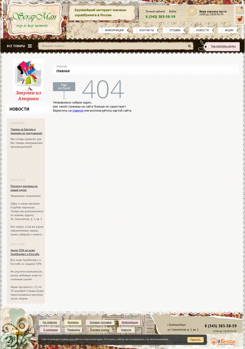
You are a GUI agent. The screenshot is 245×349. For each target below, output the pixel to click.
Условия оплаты (100, 330)
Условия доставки (101, 322)
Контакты (147, 30)
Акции (229, 30)
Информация (114, 30)
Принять (195, 339)
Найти (190, 47)
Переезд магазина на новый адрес (24, 188)
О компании (50, 330)
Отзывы (175, 30)
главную (78, 110)
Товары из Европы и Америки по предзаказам (26, 131)
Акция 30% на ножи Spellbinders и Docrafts (25, 252)
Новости (202, 30)
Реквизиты (74, 330)
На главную (50, 322)
